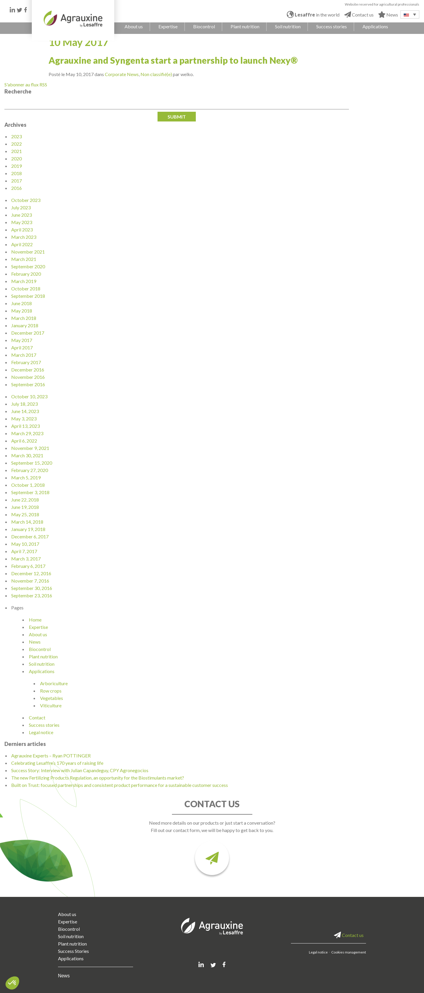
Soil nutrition (41, 664)
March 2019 (23, 281)
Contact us (349, 935)
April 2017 (22, 347)
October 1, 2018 (28, 485)
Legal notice (41, 732)
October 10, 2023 (29, 396)
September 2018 (28, 296)
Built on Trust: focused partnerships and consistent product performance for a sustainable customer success (119, 785)
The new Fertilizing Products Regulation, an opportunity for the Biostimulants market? (97, 777)
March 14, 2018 (27, 522)
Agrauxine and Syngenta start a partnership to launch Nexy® (173, 60)
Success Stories (73, 951)
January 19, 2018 (28, 529)
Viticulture (51, 705)
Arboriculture (54, 683)
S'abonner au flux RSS (25, 84)
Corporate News (122, 74)
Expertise (38, 627)
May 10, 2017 (25, 544)
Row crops (51, 690)
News (35, 642)
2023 (16, 136)
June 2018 (21, 303)
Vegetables (51, 698)
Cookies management (348, 952)
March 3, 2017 (26, 558)
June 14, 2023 (25, 411)
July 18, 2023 (24, 404)
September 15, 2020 (31, 463)
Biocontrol (40, 649)
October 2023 (25, 200)
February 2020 (26, 274)
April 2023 (22, 229)
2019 (16, 166)
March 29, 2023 (27, 433)
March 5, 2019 (26, 477)
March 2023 (23, 237)
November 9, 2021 (30, 448)
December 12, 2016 (31, 573)
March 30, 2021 (27, 455)
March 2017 (23, 355)
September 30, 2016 (31, 588)
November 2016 (28, 377)
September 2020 (28, 266)
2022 (16, 144)
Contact (37, 717)
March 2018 (23, 318)
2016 (16, 188)
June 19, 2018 (25, 507)
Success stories (44, 725)
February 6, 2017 (28, 566)
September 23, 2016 (31, 595)
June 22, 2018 (25, 499)
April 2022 (22, 244)
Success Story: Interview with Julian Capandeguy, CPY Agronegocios (79, 770)
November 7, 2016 (30, 580)
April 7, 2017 (24, 551)
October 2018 (25, 288)
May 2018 (21, 310)
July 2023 (21, 207)
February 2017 (26, 362)
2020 (16, 158)
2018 (16, 173)
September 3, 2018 (30, 492)
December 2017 (27, 333)
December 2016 (27, 369)
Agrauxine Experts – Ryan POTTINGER (51, 755)
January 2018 (24, 325)
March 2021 (23, 259)
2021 (16, 151)
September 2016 (28, 384)
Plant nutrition (43, 656)
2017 (16, 180)
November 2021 (28, 251)
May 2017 (21, 340)
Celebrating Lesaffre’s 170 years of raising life (57, 763)
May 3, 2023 (24, 418)
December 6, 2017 (30, 536)
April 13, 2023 (25, 426)
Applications (41, 671)
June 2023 (21, 215)
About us (38, 634)
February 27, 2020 (29, 470)
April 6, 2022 (24, 440)
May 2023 (21, 222)
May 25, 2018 (25, 514)
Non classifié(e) (156, 74)
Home (35, 619)
